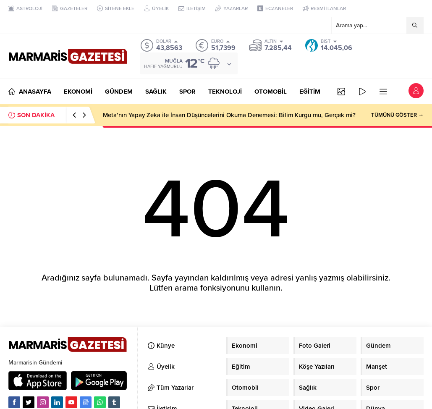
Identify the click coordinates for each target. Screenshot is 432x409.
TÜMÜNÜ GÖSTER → (397, 115)
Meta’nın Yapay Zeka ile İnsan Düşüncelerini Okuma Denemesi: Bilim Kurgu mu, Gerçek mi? (229, 115)
